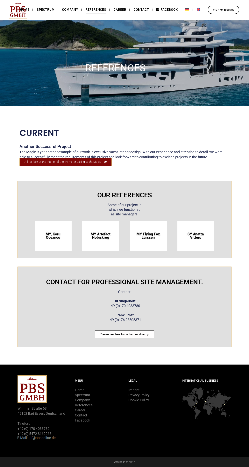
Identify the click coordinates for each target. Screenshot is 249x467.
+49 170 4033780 (221, 9)
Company (82, 400)
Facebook (82, 420)
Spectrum (82, 395)
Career (80, 410)
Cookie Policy (138, 400)
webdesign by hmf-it (124, 462)
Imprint (133, 390)
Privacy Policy (139, 395)
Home (79, 390)
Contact (81, 415)
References (84, 405)
